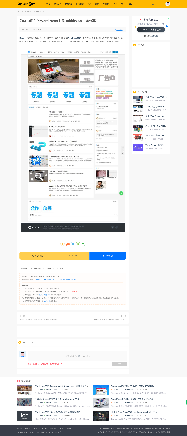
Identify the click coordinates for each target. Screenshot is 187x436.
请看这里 (154, 36)
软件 (123, 4)
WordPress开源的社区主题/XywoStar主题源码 (38, 320)
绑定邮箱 (47, 295)
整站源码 (57, 4)
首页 (48, 4)
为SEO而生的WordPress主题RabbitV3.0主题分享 (59, 279)
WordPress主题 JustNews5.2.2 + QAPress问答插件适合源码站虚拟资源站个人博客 (73, 386)
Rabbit (49, 268)
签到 (40, 295)
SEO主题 (60, 268)
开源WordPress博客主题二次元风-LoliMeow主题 (57, 399)
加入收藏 (37, 256)
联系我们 (47, 301)
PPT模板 (106, 4)
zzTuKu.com (36, 432)
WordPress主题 (39, 11)
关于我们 (20, 428)
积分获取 (45, 428)
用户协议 (37, 428)
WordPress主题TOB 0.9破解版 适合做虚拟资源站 (57, 412)
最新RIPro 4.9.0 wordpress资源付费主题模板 (166, 126)
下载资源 (107, 256)
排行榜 (61, 428)
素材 (97, 4)
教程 (115, 4)
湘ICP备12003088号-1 (55, 432)
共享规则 (53, 428)
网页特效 (80, 4)
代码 (89, 4)
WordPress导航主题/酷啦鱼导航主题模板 (109, 320)
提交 (119, 364)
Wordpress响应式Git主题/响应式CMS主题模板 (132, 386)
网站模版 (68, 4)
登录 (79, 356)
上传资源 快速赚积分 (151, 29)
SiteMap (68, 428)
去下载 (119, 29)
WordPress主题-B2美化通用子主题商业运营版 (132, 399)
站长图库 (38, 279)
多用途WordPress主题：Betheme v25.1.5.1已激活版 (135, 412)
